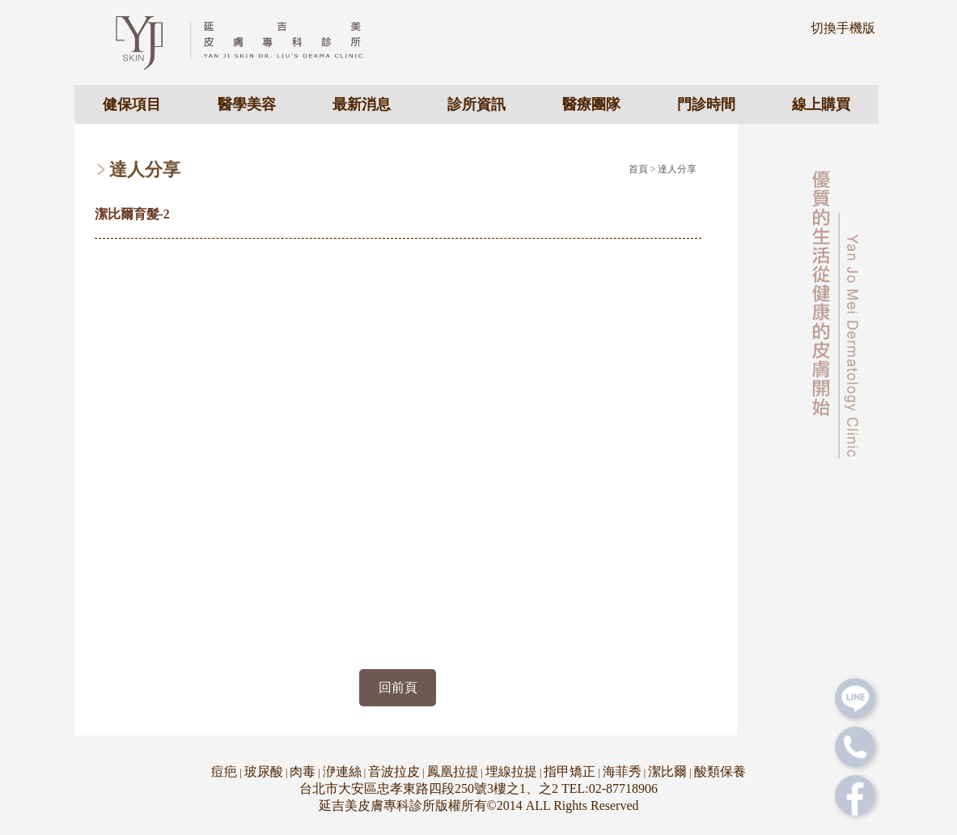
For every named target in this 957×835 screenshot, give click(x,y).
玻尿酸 (263, 771)
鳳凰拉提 (453, 771)
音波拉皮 (394, 771)
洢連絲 (342, 771)
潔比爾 (667, 771)
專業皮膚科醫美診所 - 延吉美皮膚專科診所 (252, 41)
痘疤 (224, 771)
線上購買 (821, 104)
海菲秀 (622, 771)
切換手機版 (843, 28)
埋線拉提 (511, 771)
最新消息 (361, 104)
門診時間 (706, 104)
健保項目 (132, 104)
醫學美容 (247, 104)
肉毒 (302, 771)
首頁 (638, 169)
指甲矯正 (569, 771)
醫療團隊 (591, 104)
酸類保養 (720, 771)
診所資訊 (476, 104)
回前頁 (398, 687)
